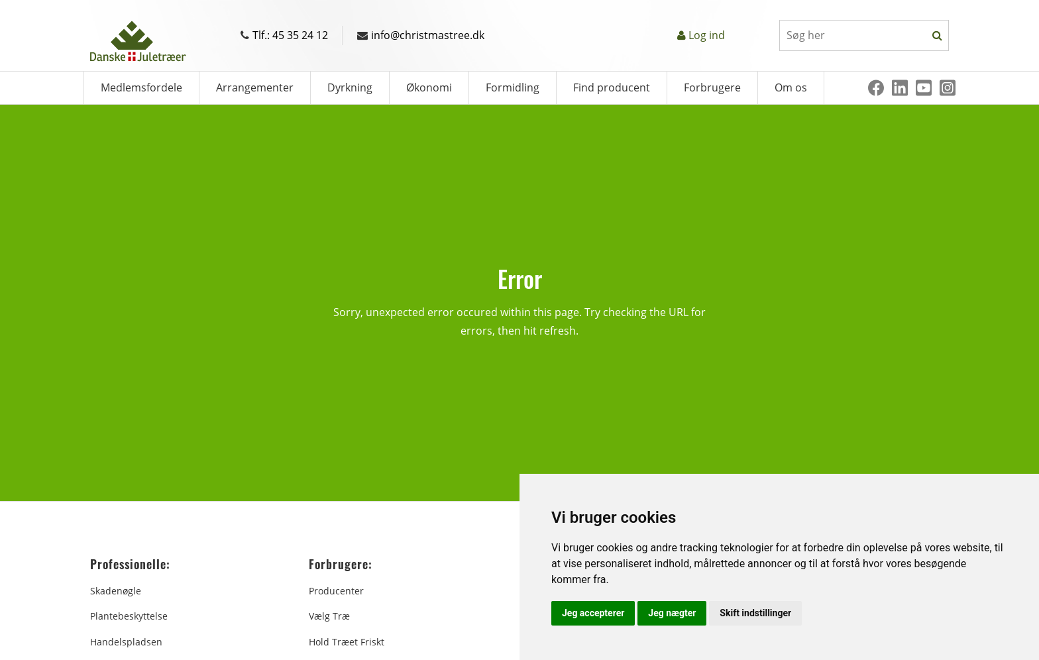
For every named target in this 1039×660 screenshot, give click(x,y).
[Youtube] (924, 88)
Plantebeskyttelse (129, 616)
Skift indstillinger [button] (755, 613)
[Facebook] (876, 88)
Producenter (336, 590)
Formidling (512, 87)
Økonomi (429, 87)
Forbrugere (712, 87)
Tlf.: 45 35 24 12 (284, 35)
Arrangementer (255, 87)
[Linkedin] (900, 88)
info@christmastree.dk (420, 35)
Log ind (706, 35)
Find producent (611, 87)
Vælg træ (329, 616)
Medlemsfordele (141, 87)
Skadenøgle (115, 590)
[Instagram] (947, 88)
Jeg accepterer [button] (593, 613)
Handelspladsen (126, 641)
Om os (791, 87)
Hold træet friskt (346, 641)
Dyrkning (349, 87)
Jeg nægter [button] (672, 613)
